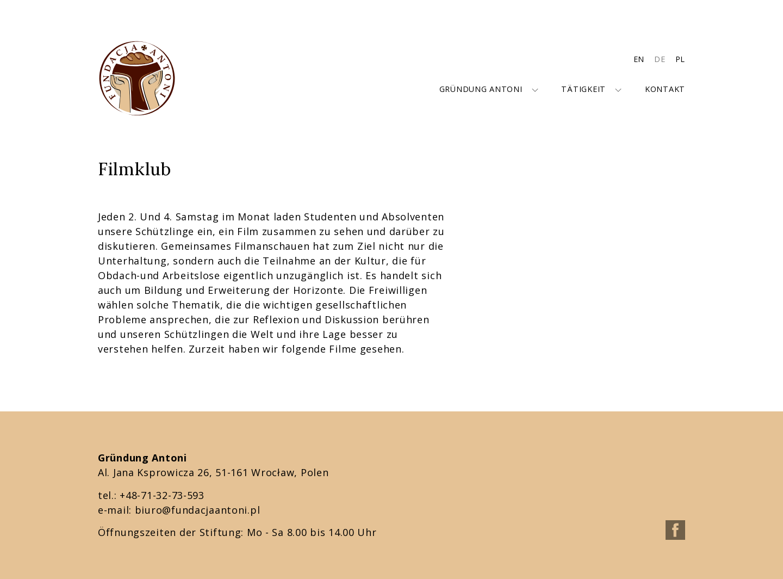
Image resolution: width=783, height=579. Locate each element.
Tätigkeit (583, 89)
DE (659, 59)
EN (638, 59)
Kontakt (665, 89)
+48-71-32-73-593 (162, 495)
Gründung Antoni (481, 89)
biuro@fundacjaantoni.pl (197, 509)
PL (680, 59)
